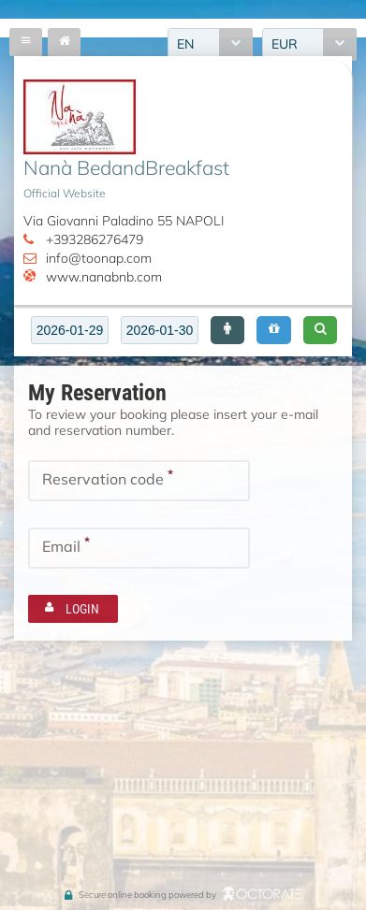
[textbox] (70, 330)
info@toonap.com (99, 258)
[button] (227, 330)
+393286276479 (94, 239)
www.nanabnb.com (104, 276)
